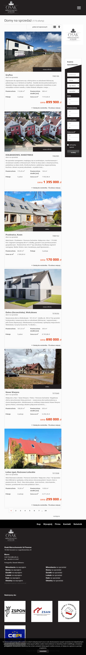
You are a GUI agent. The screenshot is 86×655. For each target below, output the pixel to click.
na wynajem (15, 567)
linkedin (76, 3)
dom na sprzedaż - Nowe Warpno (32, 388)
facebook (58, 3)
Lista (54, 26)
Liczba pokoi (71, 120)
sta (72, 3)
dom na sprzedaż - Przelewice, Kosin (32, 229)
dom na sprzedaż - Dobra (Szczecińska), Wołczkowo (32, 308)
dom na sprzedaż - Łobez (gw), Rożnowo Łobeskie (32, 468)
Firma (57, 524)
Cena (69, 96)
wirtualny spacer (71, 146)
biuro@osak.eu (13, 557)
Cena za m (71, 132)
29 (46, 510)
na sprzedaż (56, 567)
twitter (49, 3)
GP (67, 3)
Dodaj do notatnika (40, 108)
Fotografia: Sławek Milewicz (14, 562)
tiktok (81, 3)
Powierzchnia (72, 108)
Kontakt (67, 524)
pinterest (63, 3)
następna (56, 516)
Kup (39, 524)
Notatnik (78, 524)
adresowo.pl (22, 583)
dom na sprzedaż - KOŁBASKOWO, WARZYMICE (32, 150)
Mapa (59, 26)
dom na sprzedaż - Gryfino (32, 71)
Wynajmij (47, 524)
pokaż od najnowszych (39, 27)
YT (53, 3)
